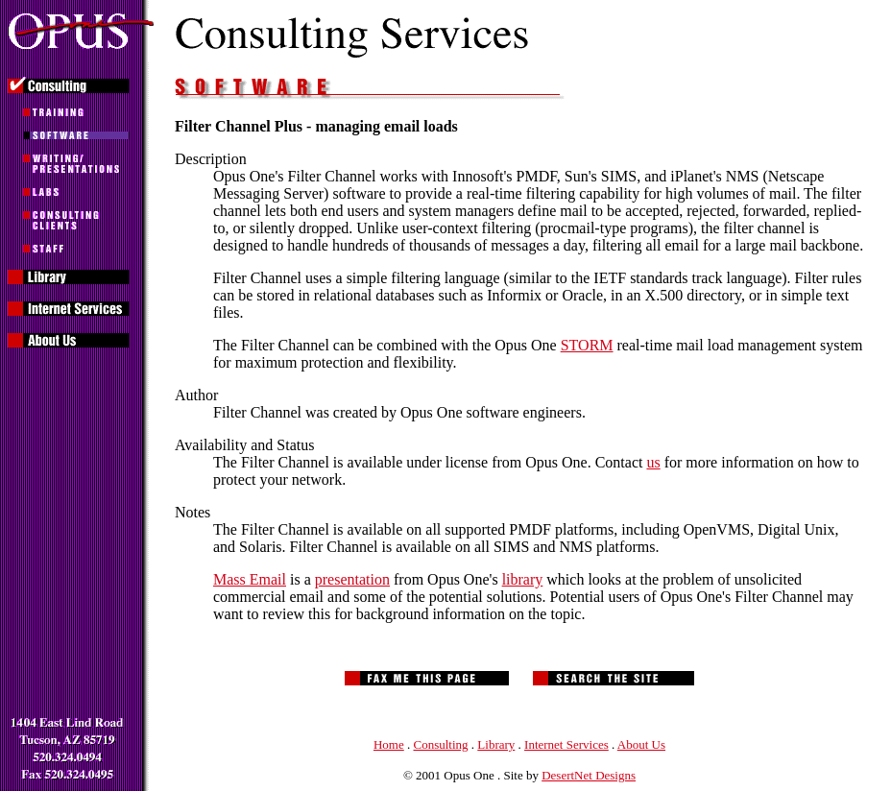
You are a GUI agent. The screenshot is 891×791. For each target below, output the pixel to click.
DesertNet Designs (589, 775)
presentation (352, 579)
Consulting (441, 744)
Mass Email (249, 579)
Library (496, 744)
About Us (641, 744)
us (653, 462)
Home (388, 744)
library (522, 579)
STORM (587, 345)
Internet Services (566, 744)
